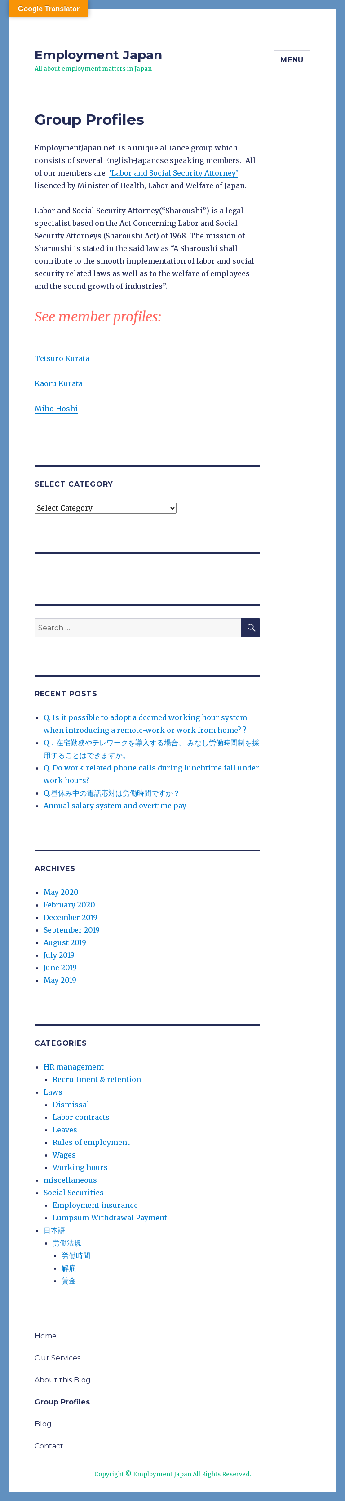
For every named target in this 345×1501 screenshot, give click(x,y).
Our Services (57, 1358)
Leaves (65, 1129)
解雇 (69, 1267)
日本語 (54, 1230)
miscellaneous (70, 1179)
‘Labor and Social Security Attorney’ (173, 172)
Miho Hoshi (56, 408)
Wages (64, 1154)
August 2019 (65, 942)
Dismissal (71, 1104)
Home (46, 1336)
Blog (43, 1424)
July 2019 (59, 955)
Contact (49, 1446)
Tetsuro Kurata (62, 358)
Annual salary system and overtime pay (115, 805)
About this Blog (63, 1380)
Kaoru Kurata (59, 383)
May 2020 (61, 892)
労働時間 (76, 1255)
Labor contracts (81, 1117)
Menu (292, 60)
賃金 (69, 1280)
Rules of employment (91, 1142)
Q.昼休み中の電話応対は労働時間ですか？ (112, 792)
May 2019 (60, 980)
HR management (74, 1066)
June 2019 (60, 967)
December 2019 (70, 917)
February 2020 (69, 904)
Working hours (80, 1167)
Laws (53, 1091)
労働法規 (67, 1242)
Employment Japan (98, 54)
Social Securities (74, 1192)
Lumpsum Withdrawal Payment (110, 1217)
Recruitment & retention (97, 1079)
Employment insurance (95, 1205)
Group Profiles (62, 1402)
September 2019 (72, 929)
